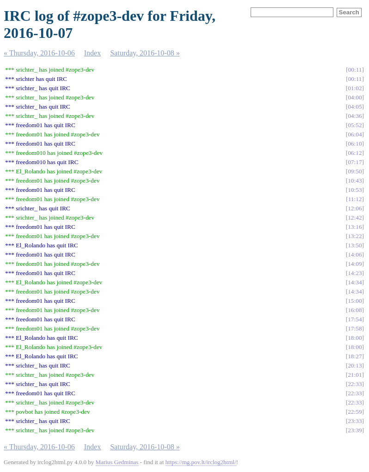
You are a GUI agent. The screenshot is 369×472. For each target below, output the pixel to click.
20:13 (355, 365)
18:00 (355, 337)
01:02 (355, 88)
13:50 (355, 245)
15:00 (355, 300)
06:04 (355, 134)
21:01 (355, 374)
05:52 (355, 125)
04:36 (355, 115)
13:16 (355, 226)
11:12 (355, 199)
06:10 (355, 143)
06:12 (355, 152)
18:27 (355, 356)
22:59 (355, 411)
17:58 (355, 328)
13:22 (355, 236)
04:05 (355, 106)
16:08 (355, 309)
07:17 (355, 162)
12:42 (355, 217)
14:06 (355, 254)
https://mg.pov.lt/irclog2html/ (201, 462)
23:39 (355, 430)
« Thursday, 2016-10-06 (39, 53)
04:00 (355, 97)
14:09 (355, 263)
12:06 (355, 208)
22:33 (355, 383)
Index (92, 53)
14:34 (355, 282)
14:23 (355, 273)
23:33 (355, 420)
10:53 (355, 189)
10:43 (355, 180)
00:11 (355, 69)
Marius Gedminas (117, 462)
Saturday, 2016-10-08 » (145, 53)
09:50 (355, 171)
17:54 (355, 319)
